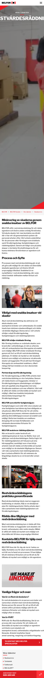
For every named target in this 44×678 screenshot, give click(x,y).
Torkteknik (8, 661)
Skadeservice (9, 658)
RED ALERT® (9, 668)
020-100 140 (9, 675)
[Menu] (41, 2)
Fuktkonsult (8, 665)
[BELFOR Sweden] (22, 3)
